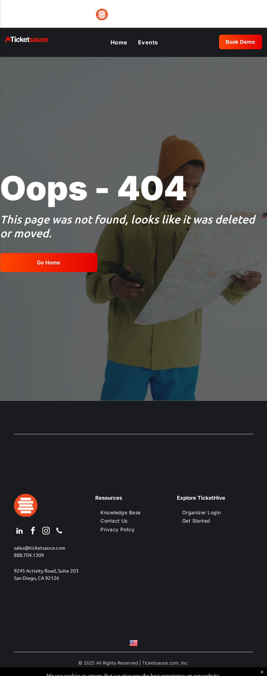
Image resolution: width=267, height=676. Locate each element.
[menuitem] (119, 42)
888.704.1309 (29, 555)
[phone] (59, 531)
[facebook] (32, 531)
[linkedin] (19, 531)
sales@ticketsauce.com (39, 547)
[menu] (15, 13)
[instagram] (45, 531)
